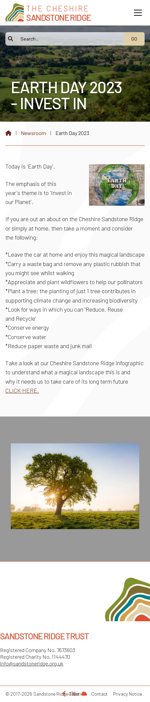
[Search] (68, 39)
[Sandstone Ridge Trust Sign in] (84, 693)
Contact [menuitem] (99, 694)
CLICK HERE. (22, 390)
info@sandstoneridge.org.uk (31, 663)
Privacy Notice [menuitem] (127, 694)
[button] (138, 12)
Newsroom (33, 133)
